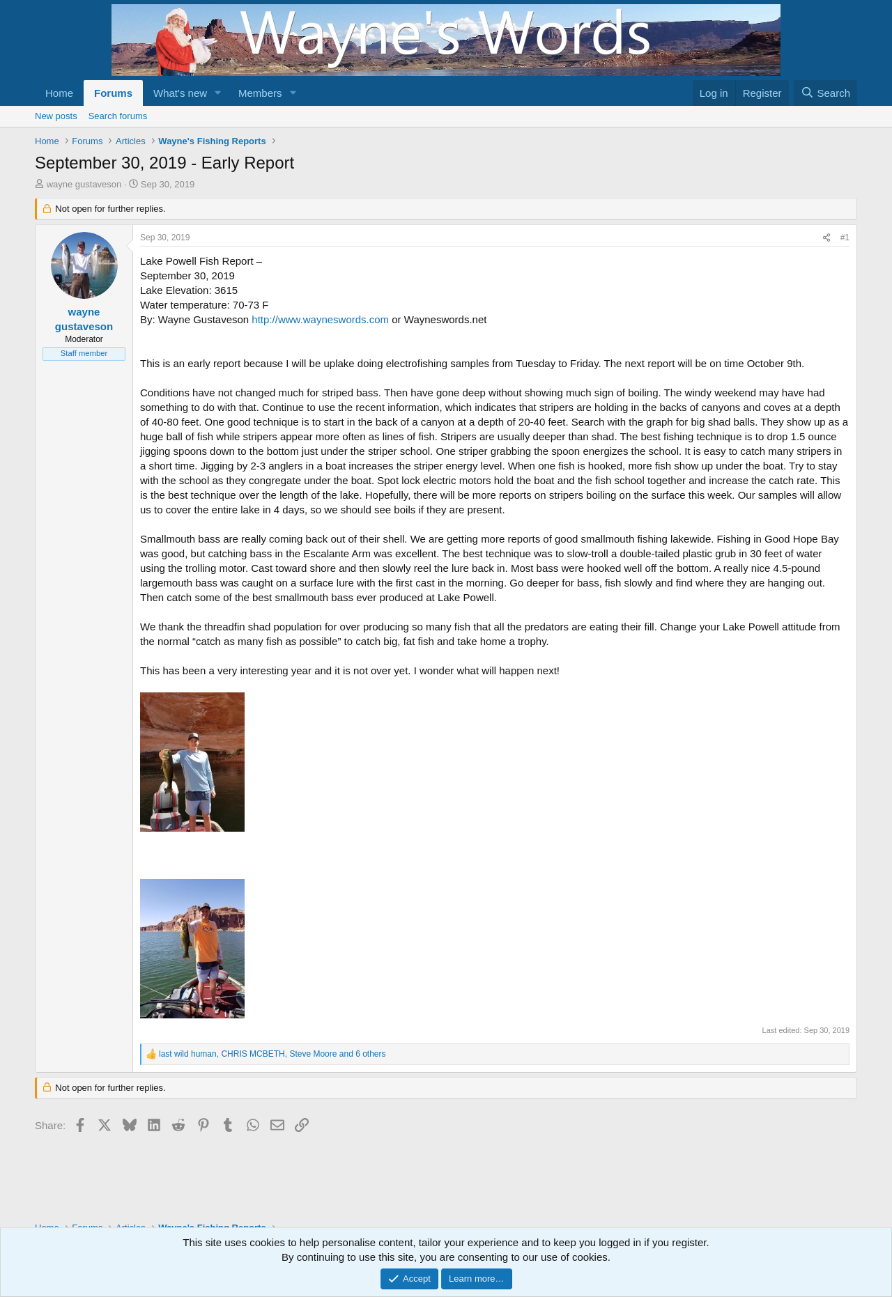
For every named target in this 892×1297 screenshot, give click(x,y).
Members (260, 93)
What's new (180, 93)
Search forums (118, 116)
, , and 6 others (272, 1054)
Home (59, 93)
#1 (844, 237)
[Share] (826, 238)
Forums (113, 93)
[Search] (825, 93)
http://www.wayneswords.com (320, 319)
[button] (218, 93)
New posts (56, 116)
